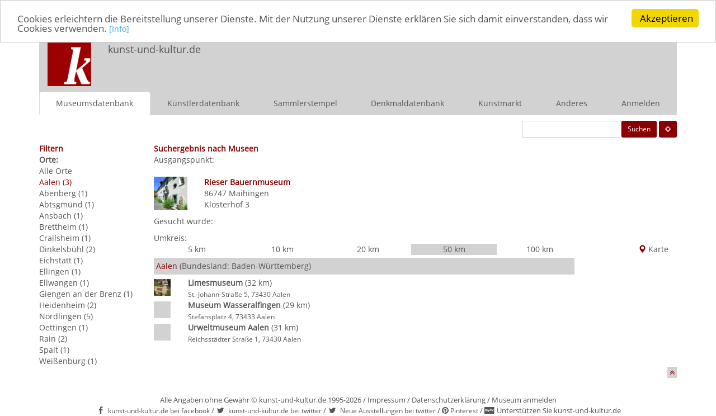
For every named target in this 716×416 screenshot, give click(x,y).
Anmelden (640, 102)
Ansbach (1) (61, 215)
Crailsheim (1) (65, 237)
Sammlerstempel (305, 102)
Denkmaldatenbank (407, 102)
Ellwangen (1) (64, 282)
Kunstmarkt (500, 102)
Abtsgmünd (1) (66, 203)
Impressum (387, 399)
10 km (282, 249)
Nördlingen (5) (66, 315)
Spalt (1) (54, 349)
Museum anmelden (524, 399)
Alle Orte (55, 170)
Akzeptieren (666, 18)
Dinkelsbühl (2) (67, 248)
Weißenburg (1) (68, 360)
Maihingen (249, 192)
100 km (539, 249)
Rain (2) (53, 338)
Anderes (571, 102)
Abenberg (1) (63, 192)
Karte (653, 249)
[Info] (119, 28)
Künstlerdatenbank (203, 102)
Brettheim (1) (63, 226)
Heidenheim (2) (67, 304)
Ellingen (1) (60, 271)
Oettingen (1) (63, 327)
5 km (197, 249)
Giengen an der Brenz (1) (86, 293)
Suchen (639, 128)
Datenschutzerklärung (449, 399)
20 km (368, 249)
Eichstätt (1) (61, 259)
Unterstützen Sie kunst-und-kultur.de (559, 410)
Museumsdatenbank (94, 102)
